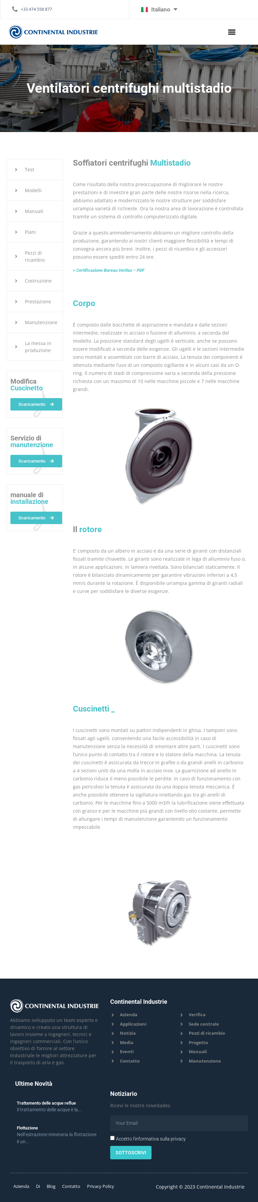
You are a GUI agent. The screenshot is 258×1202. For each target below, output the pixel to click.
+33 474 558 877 (36, 9)
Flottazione (27, 1127)
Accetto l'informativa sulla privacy (151, 1139)
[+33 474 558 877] (14, 9)
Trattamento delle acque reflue (46, 1103)
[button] (232, 32)
